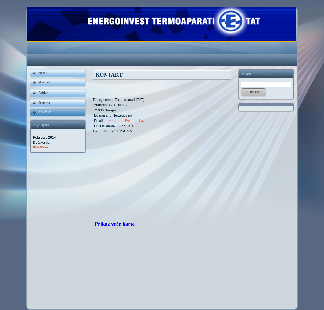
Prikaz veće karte (115, 224)
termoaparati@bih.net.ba (124, 121)
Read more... (41, 146)
